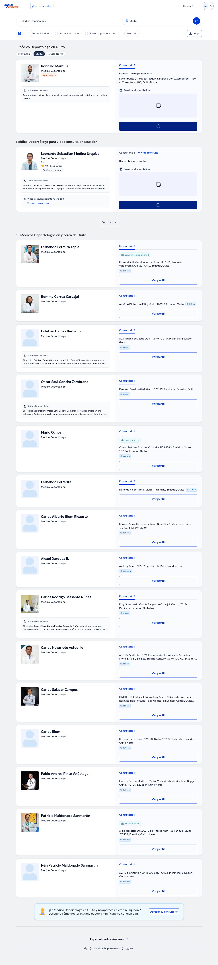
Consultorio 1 (127, 65)
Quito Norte (55, 53)
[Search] (196, 21)
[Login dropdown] (208, 6)
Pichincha (24, 53)
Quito (39, 53)
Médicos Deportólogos (106, 949)
